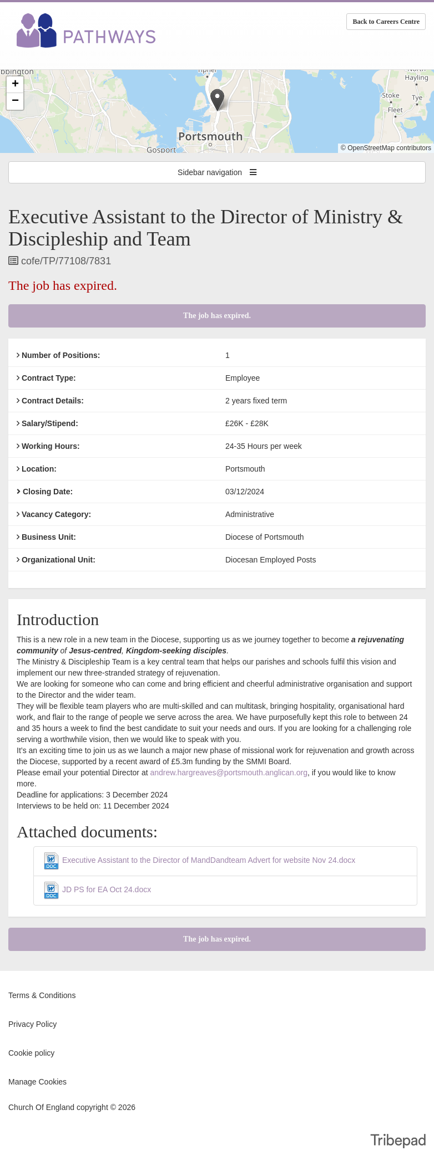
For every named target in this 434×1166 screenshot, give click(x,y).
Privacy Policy (32, 1024)
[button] (217, 100)
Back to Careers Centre (386, 21)
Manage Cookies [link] (37, 1081)
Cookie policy (31, 1053)
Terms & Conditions (41, 995)
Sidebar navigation (217, 172)
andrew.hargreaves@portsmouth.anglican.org (228, 772)
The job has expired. (217, 315)
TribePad (398, 1142)
